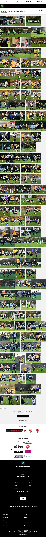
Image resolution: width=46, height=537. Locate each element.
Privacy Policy (27, 522)
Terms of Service (6, 522)
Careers (25, 517)
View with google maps (23, 476)
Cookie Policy (5, 525)
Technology (5, 520)
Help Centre (5, 514)
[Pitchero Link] (23, 504)
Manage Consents (28, 525)
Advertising (5, 517)
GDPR (25, 520)
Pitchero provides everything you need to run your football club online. (23, 506)
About (25, 514)
